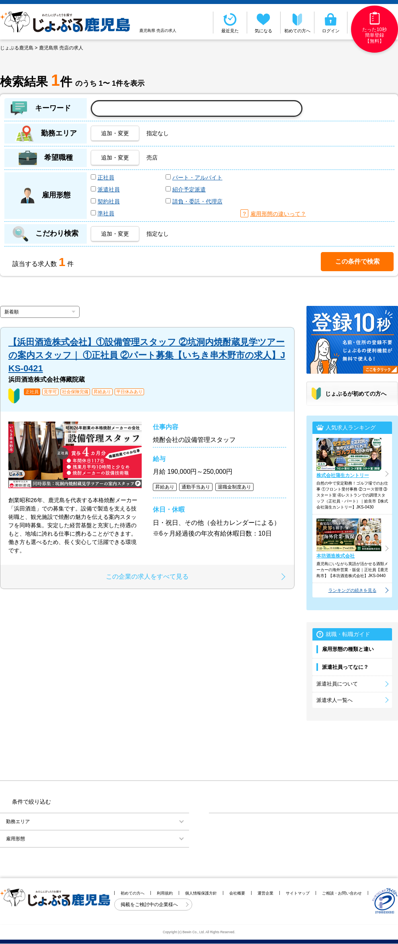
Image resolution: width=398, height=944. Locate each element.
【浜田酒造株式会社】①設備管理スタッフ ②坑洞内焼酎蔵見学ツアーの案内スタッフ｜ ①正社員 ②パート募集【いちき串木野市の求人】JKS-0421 (146, 355)
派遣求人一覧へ (334, 700)
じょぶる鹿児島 (16, 48)
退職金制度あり (234, 487)
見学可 (50, 392)
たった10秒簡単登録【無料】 (374, 28)
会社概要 (237, 893)
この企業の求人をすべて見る (147, 576)
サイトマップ (298, 893)
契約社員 (109, 201)
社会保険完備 (75, 392)
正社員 (106, 177)
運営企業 (265, 893)
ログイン (330, 22)
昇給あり (102, 392)
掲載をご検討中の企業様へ (150, 904)
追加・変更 (115, 133)
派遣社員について (337, 684)
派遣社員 (109, 189)
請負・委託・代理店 (197, 201)
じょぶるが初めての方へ (355, 393)
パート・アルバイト (197, 177)
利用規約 (165, 893)
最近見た (230, 22)
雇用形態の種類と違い (348, 649)
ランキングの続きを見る (352, 590)
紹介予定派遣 (189, 189)
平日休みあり (129, 392)
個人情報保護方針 (201, 893)
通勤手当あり (195, 487)
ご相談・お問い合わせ (342, 893)
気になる (264, 22)
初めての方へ (297, 22)
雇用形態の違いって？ (278, 214)
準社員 (106, 213)
